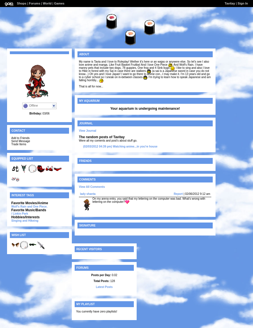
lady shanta (88, 193)
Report (178, 193)
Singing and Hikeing (24, 220)
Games (59, 3)
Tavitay (230, 3)
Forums (34, 3)
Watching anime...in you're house (120, 146)
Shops (21, 3)
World (47, 3)
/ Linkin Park (19, 213)
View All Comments (92, 186)
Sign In (243, 3)
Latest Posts (104, 287)
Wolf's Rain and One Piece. (29, 206)
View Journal (87, 130)
